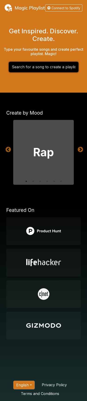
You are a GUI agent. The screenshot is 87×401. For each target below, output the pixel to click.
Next (79, 149)
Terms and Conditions (40, 393)
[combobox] (43, 67)
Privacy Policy (54, 384)
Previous (7, 149)
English (22, 385)
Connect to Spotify (63, 8)
